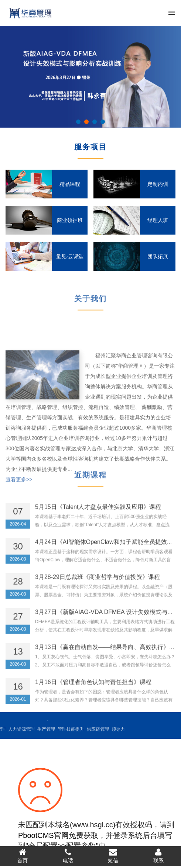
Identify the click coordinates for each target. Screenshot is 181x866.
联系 (158, 855)
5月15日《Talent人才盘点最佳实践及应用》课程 (98, 513)
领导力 (72, 729)
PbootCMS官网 (43, 835)
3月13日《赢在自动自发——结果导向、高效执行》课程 (108, 654)
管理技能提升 (25, 729)
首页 (22, 855)
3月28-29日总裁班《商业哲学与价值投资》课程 (97, 584)
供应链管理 (52, 729)
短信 (113, 855)
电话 (68, 855)
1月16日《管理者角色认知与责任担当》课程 (93, 689)
